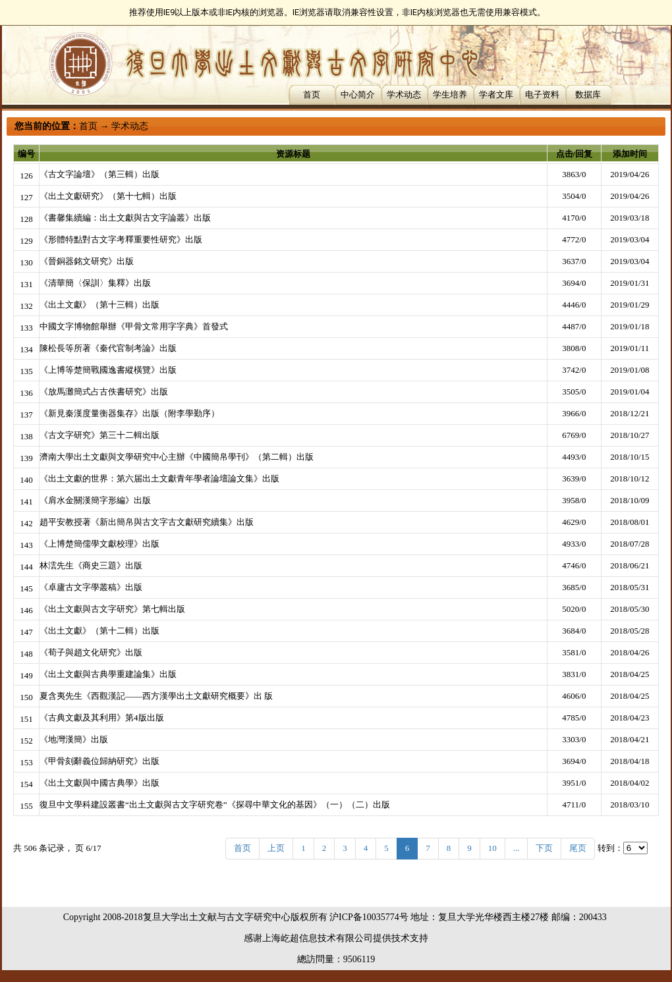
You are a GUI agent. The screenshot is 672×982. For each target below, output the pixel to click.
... (516, 848)
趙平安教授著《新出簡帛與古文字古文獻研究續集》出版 (147, 522)
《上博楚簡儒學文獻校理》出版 (99, 544)
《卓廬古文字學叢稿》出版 (91, 587)
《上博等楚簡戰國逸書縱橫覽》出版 (108, 370)
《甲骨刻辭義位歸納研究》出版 (99, 761)
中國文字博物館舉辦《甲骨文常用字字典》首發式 (134, 326)
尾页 (577, 848)
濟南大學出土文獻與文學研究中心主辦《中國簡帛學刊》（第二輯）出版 (177, 457)
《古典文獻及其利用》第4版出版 (102, 718)
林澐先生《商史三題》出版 (91, 565)
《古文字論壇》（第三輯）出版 (99, 174)
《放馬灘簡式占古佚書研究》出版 (104, 391)
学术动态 (404, 94)
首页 (311, 94)
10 (492, 848)
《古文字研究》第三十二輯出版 (99, 435)
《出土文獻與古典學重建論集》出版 (108, 674)
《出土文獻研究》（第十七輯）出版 (108, 196)
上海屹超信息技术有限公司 (317, 938)
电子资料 (542, 94)
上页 (276, 848)
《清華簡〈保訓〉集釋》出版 (95, 283)
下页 (544, 848)
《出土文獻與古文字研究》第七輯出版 (112, 609)
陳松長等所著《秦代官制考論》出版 (108, 348)
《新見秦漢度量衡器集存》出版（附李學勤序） (129, 413)
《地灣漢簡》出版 (74, 739)
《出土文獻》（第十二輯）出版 (99, 631)
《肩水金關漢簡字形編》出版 (95, 500)
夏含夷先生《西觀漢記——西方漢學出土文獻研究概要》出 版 (156, 696)
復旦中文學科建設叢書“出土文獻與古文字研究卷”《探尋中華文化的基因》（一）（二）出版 (215, 804)
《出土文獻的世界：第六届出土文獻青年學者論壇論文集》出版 (159, 478)
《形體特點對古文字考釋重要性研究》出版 (121, 239)
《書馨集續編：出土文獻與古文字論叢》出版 (125, 218)
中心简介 (358, 94)
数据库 (588, 94)
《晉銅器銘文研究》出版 (87, 261)
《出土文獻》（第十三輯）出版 (99, 305)
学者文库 (496, 94)
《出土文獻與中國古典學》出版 (99, 783)
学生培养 (450, 94)
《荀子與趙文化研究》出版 (91, 652)
